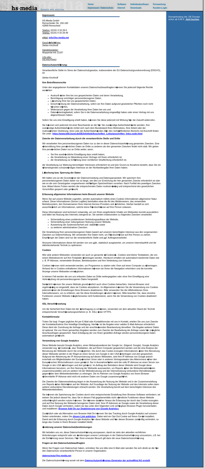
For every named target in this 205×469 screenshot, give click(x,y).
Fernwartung (159, 4)
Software (121, 4)
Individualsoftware (139, 4)
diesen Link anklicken (84, 416)
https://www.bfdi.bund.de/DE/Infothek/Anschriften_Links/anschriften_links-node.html (97, 133)
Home (91, 4)
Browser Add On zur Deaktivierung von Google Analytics (89, 408)
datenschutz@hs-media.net (56, 455)
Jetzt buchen (192, 19)
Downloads (135, 8)
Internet (121, 8)
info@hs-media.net (59, 37)
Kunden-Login (160, 8)
